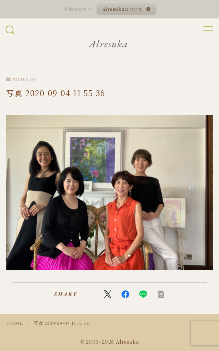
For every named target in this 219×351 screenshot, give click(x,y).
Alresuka (108, 44)
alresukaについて (123, 9)
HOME (15, 323)
